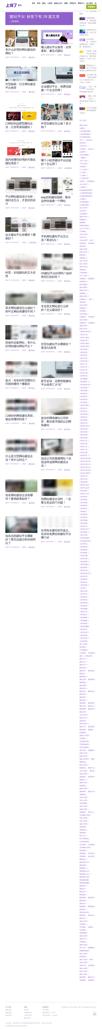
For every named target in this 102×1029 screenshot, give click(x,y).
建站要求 (91, 695)
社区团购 (91, 837)
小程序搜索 (83, 512)
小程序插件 (83, 509)
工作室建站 (83, 642)
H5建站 (82, 120)
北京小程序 (83, 253)
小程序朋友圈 (84, 530)
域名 (91, 291)
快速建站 (83, 725)
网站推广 (83, 881)
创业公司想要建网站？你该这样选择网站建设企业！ (56, 462)
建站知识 (32, 57)
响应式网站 (83, 279)
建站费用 (83, 701)
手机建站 (83, 730)
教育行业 (91, 760)
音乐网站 (91, 957)
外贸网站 (83, 303)
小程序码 (83, 580)
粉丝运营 (91, 848)
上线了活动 (84, 153)
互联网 (82, 173)
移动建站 (83, 845)
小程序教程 (84, 524)
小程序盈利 (83, 571)
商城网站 (83, 285)
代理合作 (72, 3)
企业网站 (83, 191)
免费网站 (83, 215)
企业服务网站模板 (86, 188)
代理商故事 (91, 173)
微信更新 (91, 719)
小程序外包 (83, 415)
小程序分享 (83, 362)
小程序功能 (84, 380)
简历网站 (83, 848)
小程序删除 (83, 371)
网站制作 (83, 851)
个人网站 (83, 167)
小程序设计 (84, 607)
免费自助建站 (84, 218)
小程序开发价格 (85, 450)
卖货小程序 (83, 259)
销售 (92, 952)
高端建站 (83, 972)
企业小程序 (84, 176)
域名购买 (83, 294)
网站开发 (83, 878)
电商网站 (83, 822)
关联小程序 (83, 226)
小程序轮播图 (84, 618)
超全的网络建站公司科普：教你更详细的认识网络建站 (56, 421)
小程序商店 (83, 409)
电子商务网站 (84, 831)
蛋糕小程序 (83, 937)
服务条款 (8, 1012)
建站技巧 (83, 663)
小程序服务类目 (85, 533)
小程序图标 (83, 412)
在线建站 (83, 291)
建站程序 (83, 689)
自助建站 (83, 916)
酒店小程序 (83, 952)
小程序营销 (84, 595)
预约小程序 (83, 960)
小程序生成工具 (85, 565)
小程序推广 (84, 503)
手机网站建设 (84, 736)
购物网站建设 (84, 943)
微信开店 (83, 719)
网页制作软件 (84, 904)
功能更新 (83, 250)
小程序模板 (84, 545)
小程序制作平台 (85, 377)
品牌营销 (83, 273)
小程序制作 (84, 374)
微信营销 (83, 722)
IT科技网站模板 (85, 129)
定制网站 (91, 315)
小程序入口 (83, 356)
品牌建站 (83, 271)
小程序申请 (83, 568)
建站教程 (83, 669)
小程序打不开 (84, 486)
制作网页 (83, 247)
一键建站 (83, 150)
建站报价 (91, 663)
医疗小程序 (83, 256)
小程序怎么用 (84, 480)
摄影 (93, 751)
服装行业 (91, 783)
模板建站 (83, 786)
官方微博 (46, 1010)
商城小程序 (84, 282)
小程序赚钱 (84, 613)
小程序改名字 (84, 521)
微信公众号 (83, 710)
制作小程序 (84, 244)
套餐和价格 (28, 1012)
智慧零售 (91, 769)
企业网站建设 (84, 197)
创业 (92, 232)
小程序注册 (84, 551)
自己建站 (83, 919)
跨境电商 (83, 949)
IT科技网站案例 (85, 126)
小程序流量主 (84, 556)
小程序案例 (84, 542)
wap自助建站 (84, 147)
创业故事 (83, 235)
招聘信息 (8, 1010)
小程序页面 (83, 633)
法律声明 (8, 1015)
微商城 (91, 722)
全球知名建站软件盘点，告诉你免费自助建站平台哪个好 (56, 534)
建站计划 (83, 698)
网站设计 (83, 896)
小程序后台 (83, 403)
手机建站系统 (84, 733)
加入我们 (89, 3)
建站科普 (83, 686)
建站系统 (83, 692)
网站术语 (83, 884)
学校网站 (83, 309)
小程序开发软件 (85, 465)
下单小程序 (83, 156)
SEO (82, 132)
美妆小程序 (83, 913)
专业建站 (83, 159)
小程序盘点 (83, 574)
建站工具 (83, 654)
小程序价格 (84, 341)
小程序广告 (83, 442)
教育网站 (83, 760)
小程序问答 (84, 630)
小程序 (49, 3)
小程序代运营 (84, 338)
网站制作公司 (84, 854)
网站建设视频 (84, 875)
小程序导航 (83, 430)
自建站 (91, 919)
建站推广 (83, 666)
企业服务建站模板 (86, 182)
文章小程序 (83, 763)
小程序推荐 (83, 506)
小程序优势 (83, 344)
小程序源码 (84, 559)
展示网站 (83, 639)
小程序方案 (83, 527)
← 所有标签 (14, 21)
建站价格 (89, 648)
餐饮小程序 (84, 966)
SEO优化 (89, 132)
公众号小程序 (85, 221)
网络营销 (91, 898)
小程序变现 (84, 394)
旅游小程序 (83, 766)
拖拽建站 (91, 742)
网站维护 (91, 890)
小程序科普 (84, 589)
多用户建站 (83, 306)
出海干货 (83, 229)
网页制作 (83, 901)
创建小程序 (83, 241)
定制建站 (83, 315)
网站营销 (83, 893)
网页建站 (83, 907)
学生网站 (91, 309)
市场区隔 (91, 645)
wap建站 (83, 144)
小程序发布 (83, 391)
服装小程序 (83, 780)
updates (91, 141)
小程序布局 (83, 436)
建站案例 (91, 671)
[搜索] (96, 3)
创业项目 (83, 238)
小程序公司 (84, 359)
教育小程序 (83, 757)
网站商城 (83, 857)
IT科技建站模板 (85, 123)
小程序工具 (84, 433)
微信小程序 (84, 716)
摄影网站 (83, 754)
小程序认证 (83, 604)
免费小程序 (84, 209)
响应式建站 (83, 276)
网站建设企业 (84, 863)
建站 (44, 3)
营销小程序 (83, 928)
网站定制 (27, 1018)
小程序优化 (83, 347)
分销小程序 (83, 232)
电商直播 (83, 819)
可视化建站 (83, 265)
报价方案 (83, 742)
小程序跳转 (83, 615)
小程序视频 (83, 601)
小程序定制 (84, 424)
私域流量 (83, 842)
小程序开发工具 (85, 456)
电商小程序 (84, 816)
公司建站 (83, 223)
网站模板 (83, 890)
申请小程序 (83, 813)
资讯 (38, 3)
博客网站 (83, 262)
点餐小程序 (84, 801)
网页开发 (91, 907)
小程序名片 (83, 400)
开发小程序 (83, 707)
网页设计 (83, 910)
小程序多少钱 (85, 418)
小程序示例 (83, 583)
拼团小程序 (83, 745)
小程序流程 (84, 554)
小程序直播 (84, 577)
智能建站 (83, 778)
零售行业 (83, 957)
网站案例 (83, 887)
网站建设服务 (84, 872)
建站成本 (83, 660)
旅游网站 (83, 769)
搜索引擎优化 (84, 751)
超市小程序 (83, 946)
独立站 (91, 804)
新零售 (92, 763)
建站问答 (83, 704)
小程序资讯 (68, 168)
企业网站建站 (84, 194)
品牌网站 (91, 271)
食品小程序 (83, 963)
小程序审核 (83, 427)
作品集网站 (83, 206)
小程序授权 (83, 497)
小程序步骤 (83, 548)
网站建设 (83, 860)
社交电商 (83, 837)
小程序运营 (84, 624)
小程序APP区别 (85, 324)
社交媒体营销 (84, 834)
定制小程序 (83, 312)
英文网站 (83, 922)
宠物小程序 (83, 318)
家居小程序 (83, 321)
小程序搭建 (83, 515)
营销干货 (83, 931)
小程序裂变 (83, 598)
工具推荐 (83, 645)
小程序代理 (84, 332)
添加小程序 (83, 798)
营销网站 (83, 934)
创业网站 (91, 235)
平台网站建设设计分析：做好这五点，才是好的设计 (20, 200)
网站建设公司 (85, 866)
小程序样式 (83, 536)
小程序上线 (83, 327)
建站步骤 (83, 677)
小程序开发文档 (85, 462)
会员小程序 (83, 200)
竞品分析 (91, 845)
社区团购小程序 (85, 839)
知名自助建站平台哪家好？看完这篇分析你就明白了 (20, 539)
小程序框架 (83, 539)
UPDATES (84, 138)
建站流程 (83, 680)
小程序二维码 (84, 330)
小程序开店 (83, 468)
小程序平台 (84, 439)
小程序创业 (83, 368)
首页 (33, 3)
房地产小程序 (84, 728)
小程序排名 (83, 500)
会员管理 (83, 203)
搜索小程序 (83, 748)
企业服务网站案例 (86, 185)
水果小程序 (83, 789)
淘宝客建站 (83, 795)
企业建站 (83, 179)
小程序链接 (83, 627)
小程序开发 (84, 447)
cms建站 (83, 141)
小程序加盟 (84, 383)
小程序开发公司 (85, 453)
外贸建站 (83, 300)
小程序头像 (83, 421)
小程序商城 (84, 406)
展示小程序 (83, 636)
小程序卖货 (83, 388)
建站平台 (83, 657)
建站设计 (91, 698)
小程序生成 (84, 562)
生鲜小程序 (83, 810)
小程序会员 (83, 350)
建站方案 (83, 671)
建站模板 (83, 674)
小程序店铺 (83, 445)
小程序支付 (83, 518)
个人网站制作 (84, 170)
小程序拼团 (83, 495)
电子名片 (83, 828)
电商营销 (83, 825)
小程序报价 (83, 492)
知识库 (26, 1010)
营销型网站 (83, 925)
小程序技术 (83, 489)
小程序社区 (83, 586)
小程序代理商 (84, 335)
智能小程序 (83, 775)
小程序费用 (84, 610)
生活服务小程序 (85, 807)
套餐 (66, 3)
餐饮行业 (91, 969)
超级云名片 (58, 3)
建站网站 (83, 695)
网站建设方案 (84, 869)
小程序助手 (83, 386)
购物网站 (91, 940)
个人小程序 (84, 162)
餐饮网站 (83, 969)
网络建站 (83, 898)
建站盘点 (83, 683)
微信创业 (83, 713)
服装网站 (83, 783)
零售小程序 (83, 954)
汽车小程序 (83, 792)
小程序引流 (83, 471)
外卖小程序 (83, 297)
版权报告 (83, 804)
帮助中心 (81, 3)
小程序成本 (84, 483)
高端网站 (91, 972)
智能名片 (83, 772)
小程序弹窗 (83, 474)
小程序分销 (83, 365)
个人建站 (83, 164)
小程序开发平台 (85, 459)
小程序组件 (83, 592)
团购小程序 (83, 117)
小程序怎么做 (84, 477)
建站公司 (83, 651)
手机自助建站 (84, 739)
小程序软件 (83, 621)
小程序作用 (84, 353)
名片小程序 (84, 268)
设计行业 (83, 940)
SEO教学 (83, 135)
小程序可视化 (84, 397)
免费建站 (91, 7)
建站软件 (91, 701)
